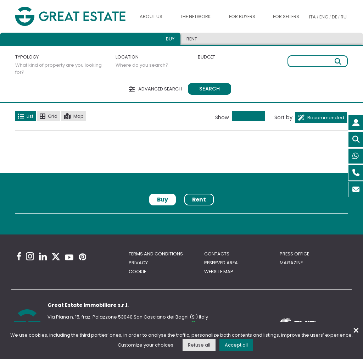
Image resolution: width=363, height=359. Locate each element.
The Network (195, 16)
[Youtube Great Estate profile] (69, 257)
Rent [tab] (191, 38)
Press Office (294, 253)
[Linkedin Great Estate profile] (43, 256)
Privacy (138, 262)
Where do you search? (142, 65)
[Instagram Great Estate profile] (30, 256)
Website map (218, 271)
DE (334, 16)
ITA (312, 16)
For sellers (286, 16)
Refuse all (199, 345)
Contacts (216, 253)
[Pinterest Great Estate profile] (82, 257)
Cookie (137, 271)
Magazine (291, 262)
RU (344, 16)
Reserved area (221, 262)
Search (209, 88)
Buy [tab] (170, 38)
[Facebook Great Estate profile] (19, 256)
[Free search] (317, 61)
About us (151, 16)
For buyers (242, 16)
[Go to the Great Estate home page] (70, 16)
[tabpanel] (181, 215)
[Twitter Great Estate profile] (56, 256)
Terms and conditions (156, 253)
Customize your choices (145, 345)
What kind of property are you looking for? (58, 69)
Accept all (236, 345)
